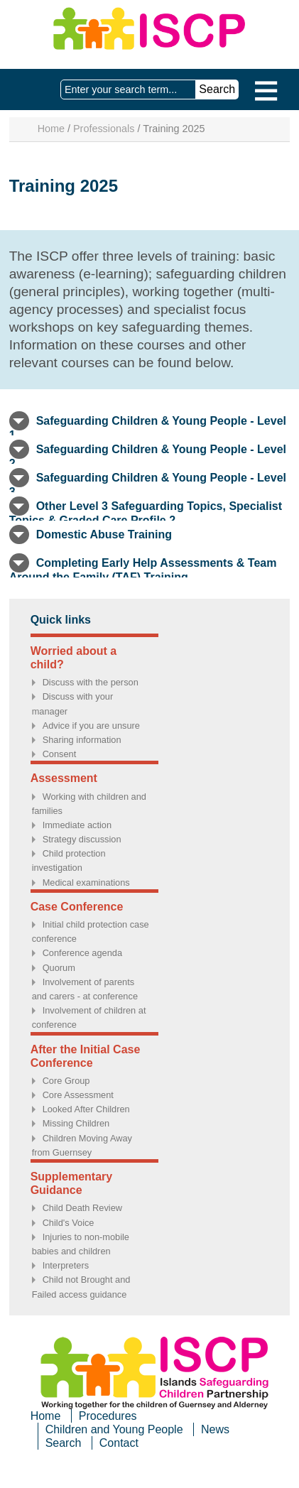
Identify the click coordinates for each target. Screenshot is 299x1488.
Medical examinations (86, 882)
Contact (118, 1443)
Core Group (66, 1080)
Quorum (59, 967)
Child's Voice (68, 1222)
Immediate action (77, 825)
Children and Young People (114, 1429)
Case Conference (77, 907)
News (215, 1429)
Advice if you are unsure (91, 725)
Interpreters (66, 1265)
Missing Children (76, 1123)
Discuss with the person (90, 682)
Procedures (108, 1416)
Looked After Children (86, 1109)
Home (51, 128)
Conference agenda (82, 952)
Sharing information (82, 739)
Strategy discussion (82, 839)
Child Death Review (82, 1207)
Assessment (64, 778)
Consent (60, 754)
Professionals (103, 128)
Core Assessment (78, 1095)
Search (63, 1443)
